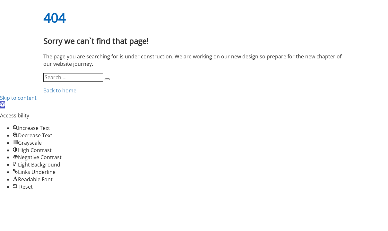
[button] (2, 104)
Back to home (59, 90)
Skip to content (18, 97)
